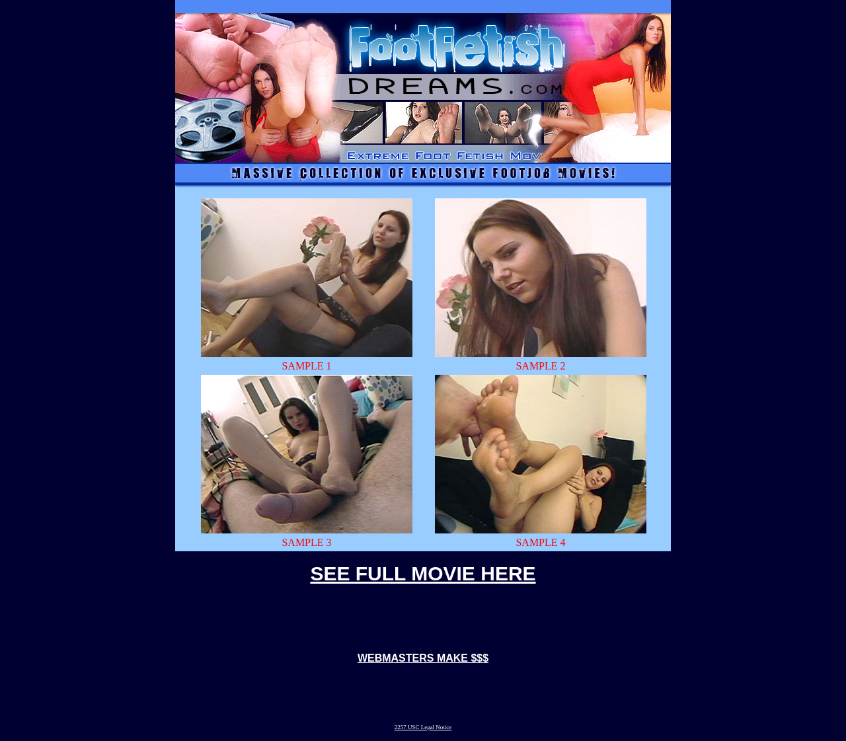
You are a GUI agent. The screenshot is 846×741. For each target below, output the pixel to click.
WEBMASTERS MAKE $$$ (423, 658)
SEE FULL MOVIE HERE (422, 573)
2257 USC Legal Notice (423, 727)
